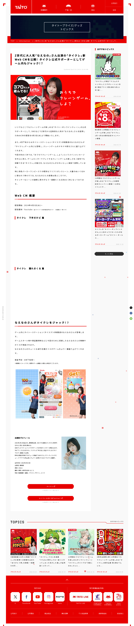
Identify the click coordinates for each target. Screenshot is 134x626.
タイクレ (51, 486)
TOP (13, 41)
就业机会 (47, 613)
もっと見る (109, 254)
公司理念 (31, 613)
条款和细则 (102, 613)
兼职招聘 (65, 613)
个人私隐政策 (83, 613)
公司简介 (114, 3)
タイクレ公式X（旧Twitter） (51, 498)
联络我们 (120, 613)
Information (24, 41)
